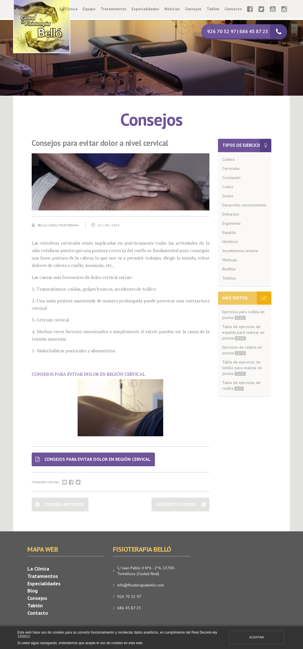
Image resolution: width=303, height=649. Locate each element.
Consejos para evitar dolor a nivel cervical (100, 143)
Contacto (233, 8)
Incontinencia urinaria (240, 250)
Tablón (213, 8)
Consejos (193, 8)
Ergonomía (231, 223)
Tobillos (229, 278)
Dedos (227, 195)
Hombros (230, 241)
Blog (32, 590)
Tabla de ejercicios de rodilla (241, 385)
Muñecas (229, 259)
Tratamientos (113, 8)
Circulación (231, 177)
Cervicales (231, 168)
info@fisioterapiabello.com (140, 585)
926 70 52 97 (129, 596)
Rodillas (229, 269)
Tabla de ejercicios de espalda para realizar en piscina (243, 332)
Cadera (228, 159)
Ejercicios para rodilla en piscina (243, 314)
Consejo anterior (64, 504)
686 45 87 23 (129, 607)
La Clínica (69, 8)
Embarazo (230, 214)
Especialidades (145, 8)
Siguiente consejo (176, 504)
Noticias (172, 8)
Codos (227, 186)
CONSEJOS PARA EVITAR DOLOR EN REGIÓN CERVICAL (88, 374)
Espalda (229, 232)
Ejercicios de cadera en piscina (242, 350)
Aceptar (256, 637)
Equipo (89, 8)
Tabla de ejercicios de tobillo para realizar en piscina (242, 367)
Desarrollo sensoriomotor (244, 205)
